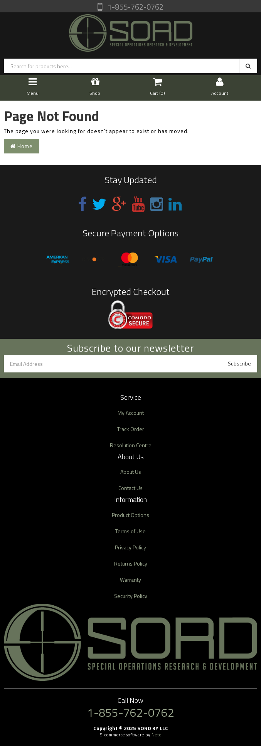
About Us (130, 472)
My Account (131, 413)
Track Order (130, 429)
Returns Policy (130, 563)
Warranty (130, 580)
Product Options (130, 515)
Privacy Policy (130, 547)
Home (21, 146)
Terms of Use (130, 531)
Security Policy (130, 596)
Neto (157, 735)
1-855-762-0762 (134, 7)
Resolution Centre (131, 445)
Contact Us (130, 488)
